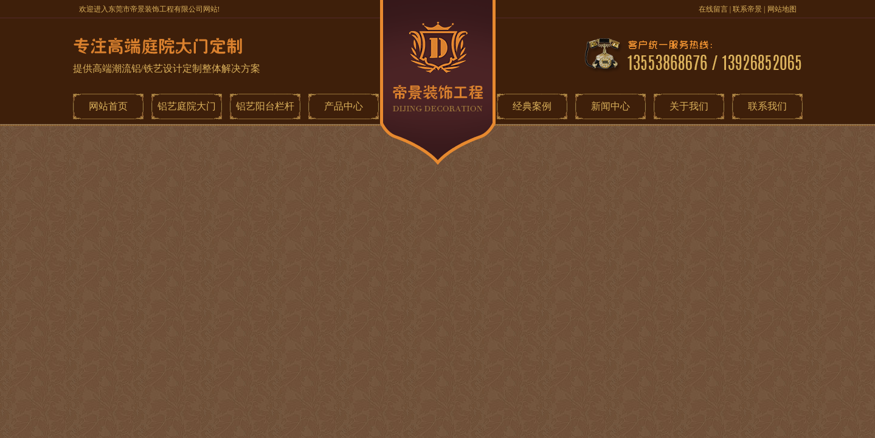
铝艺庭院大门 (186, 106)
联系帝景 (747, 9)
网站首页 (108, 106)
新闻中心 (610, 106)
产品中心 (343, 106)
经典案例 (532, 106)
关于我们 (688, 106)
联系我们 (767, 106)
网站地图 (782, 9)
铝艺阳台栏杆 (265, 106)
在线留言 (713, 9)
